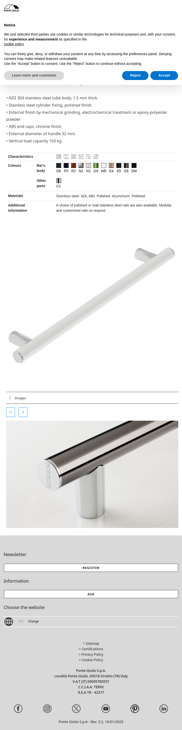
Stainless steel (67, 196)
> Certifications (91, 649)
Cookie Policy (92, 659)
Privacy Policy (92, 654)
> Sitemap (91, 643)
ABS (92, 196)
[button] (10, 412)
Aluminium (121, 196)
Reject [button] (135, 75)
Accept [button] (164, 75)
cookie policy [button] (14, 44)
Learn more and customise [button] (34, 75)
